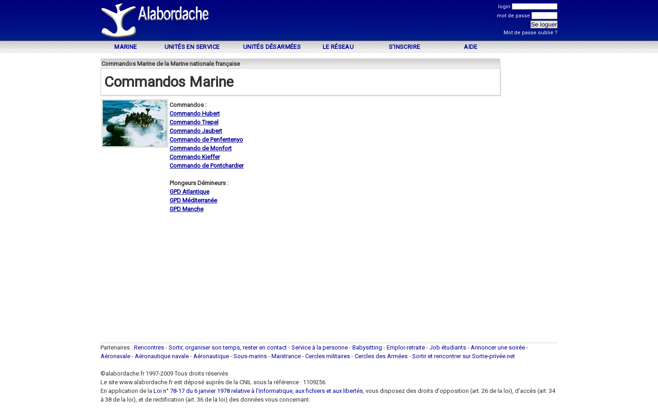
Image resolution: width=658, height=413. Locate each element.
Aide (471, 46)
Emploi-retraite (406, 347)
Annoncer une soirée (498, 347)
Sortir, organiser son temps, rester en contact (228, 347)
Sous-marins (250, 356)
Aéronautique (211, 356)
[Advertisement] (329, 21)
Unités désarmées (272, 46)
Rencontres (149, 347)
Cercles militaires (327, 356)
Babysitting (367, 347)
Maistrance (286, 356)
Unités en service (192, 46)
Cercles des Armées (381, 356)
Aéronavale (115, 356)
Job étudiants (448, 347)
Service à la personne (320, 347)
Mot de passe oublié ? (530, 33)
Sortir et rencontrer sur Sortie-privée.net (463, 356)
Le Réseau (338, 46)
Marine (125, 46)
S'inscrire (404, 46)
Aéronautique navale (162, 356)
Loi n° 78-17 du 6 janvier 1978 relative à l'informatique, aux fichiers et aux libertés (257, 390)
